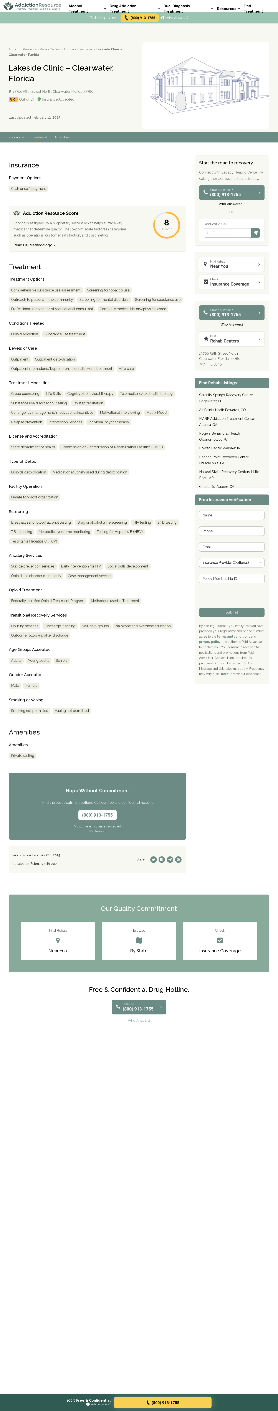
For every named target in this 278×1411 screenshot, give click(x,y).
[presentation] (232, 605)
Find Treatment (253, 8)
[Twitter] (153, 859)
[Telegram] (170, 859)
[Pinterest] (178, 859)
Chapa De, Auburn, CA (216, 487)
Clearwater (84, 49)
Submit (255, 233)
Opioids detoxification (28, 472)
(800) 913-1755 (139, 18)
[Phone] (227, 233)
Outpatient (19, 359)
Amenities (64, 137)
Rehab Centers (50, 49)
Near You (233, 264)
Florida (69, 49)
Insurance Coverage (233, 282)
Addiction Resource (22, 49)
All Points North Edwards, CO (222, 410)
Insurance (16, 137)
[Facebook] (162, 859)
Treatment (39, 137)
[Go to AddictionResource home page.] (32, 6)
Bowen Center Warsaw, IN (219, 448)
